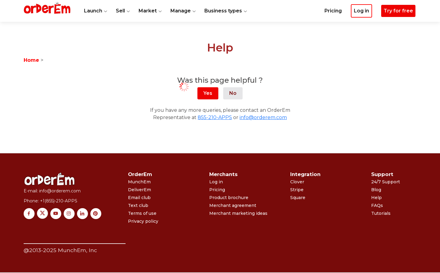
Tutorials (381, 213)
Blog (376, 190)
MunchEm (139, 182)
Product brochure (228, 197)
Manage (183, 11)
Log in (216, 182)
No (233, 93)
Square (297, 197)
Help (376, 197)
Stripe (297, 190)
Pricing (333, 11)
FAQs (377, 205)
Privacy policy (143, 221)
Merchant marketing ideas (238, 213)
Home (31, 60)
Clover (297, 182)
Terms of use (142, 213)
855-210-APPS (215, 117)
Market (150, 11)
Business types (225, 11)
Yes (207, 93)
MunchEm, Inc (77, 250)
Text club (138, 205)
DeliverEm (139, 190)
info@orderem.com (263, 117)
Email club (139, 197)
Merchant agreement (232, 205)
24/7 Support (385, 182)
